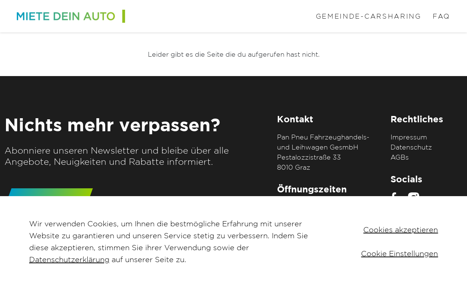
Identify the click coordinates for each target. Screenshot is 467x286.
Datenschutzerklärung (69, 259)
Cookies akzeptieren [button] (400, 229)
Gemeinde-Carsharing (368, 16)
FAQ (441, 16)
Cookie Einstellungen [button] (399, 253)
